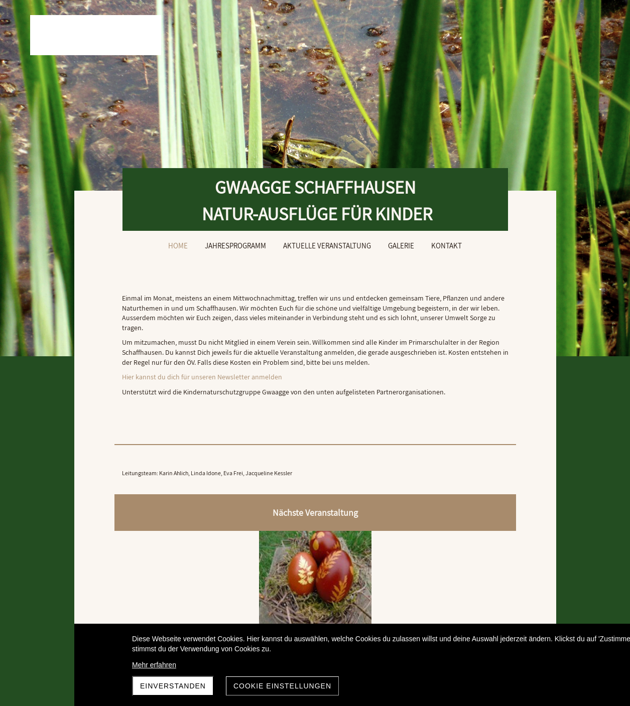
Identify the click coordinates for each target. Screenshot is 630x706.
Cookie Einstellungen (282, 686)
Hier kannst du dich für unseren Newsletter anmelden (202, 396)
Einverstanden (173, 686)
